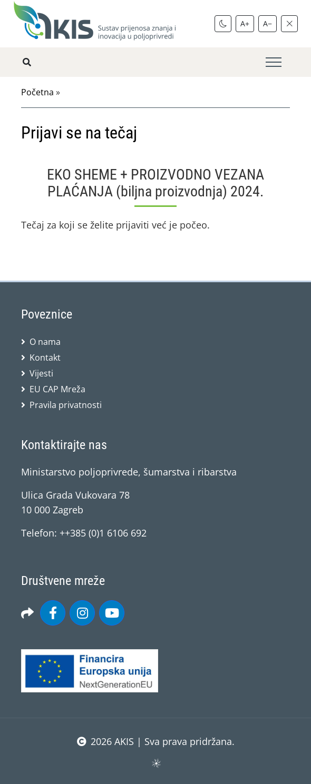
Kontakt (45, 357)
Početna (37, 92)
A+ (244, 23)
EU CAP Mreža (57, 389)
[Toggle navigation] (273, 62)
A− (267, 23)
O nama (45, 342)
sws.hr (155, 762)
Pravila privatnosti (66, 405)
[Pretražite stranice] (27, 62)
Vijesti (41, 373)
